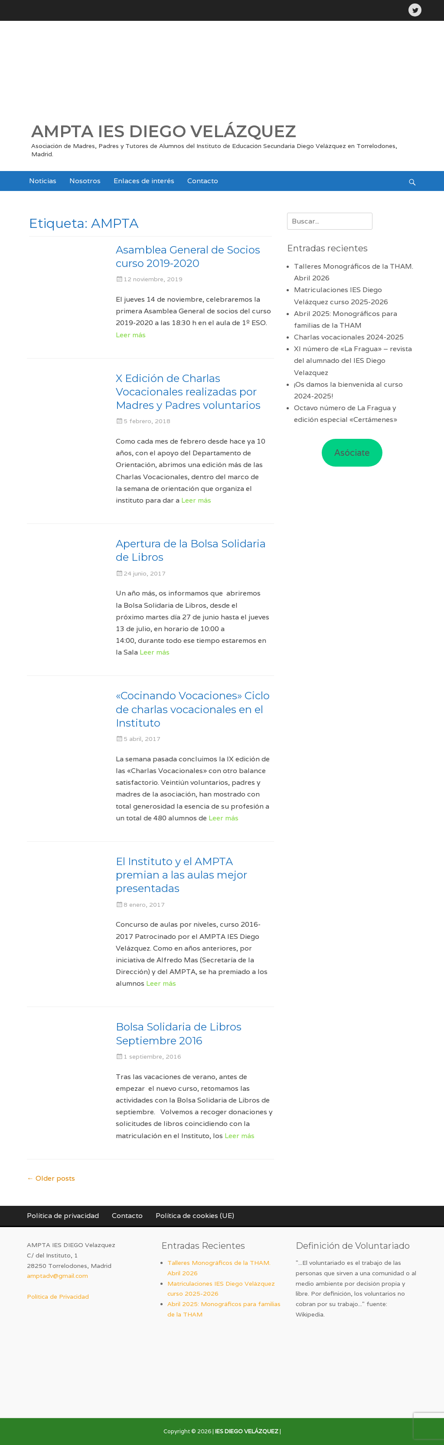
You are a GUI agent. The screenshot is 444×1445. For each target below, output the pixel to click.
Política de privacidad (63, 1215)
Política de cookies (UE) (195, 1215)
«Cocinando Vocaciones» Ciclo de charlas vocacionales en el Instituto (193, 709)
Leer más (131, 334)
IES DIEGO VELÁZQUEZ (247, 1431)
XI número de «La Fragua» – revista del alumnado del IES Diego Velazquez (353, 360)
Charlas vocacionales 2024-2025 (349, 337)
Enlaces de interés (144, 180)
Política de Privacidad (58, 1296)
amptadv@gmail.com (57, 1276)
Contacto (202, 180)
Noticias (42, 180)
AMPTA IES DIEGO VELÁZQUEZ (163, 131)
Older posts (51, 1178)
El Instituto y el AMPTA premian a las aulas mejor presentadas (181, 875)
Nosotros (85, 180)
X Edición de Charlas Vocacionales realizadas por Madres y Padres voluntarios (188, 391)
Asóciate (352, 452)
